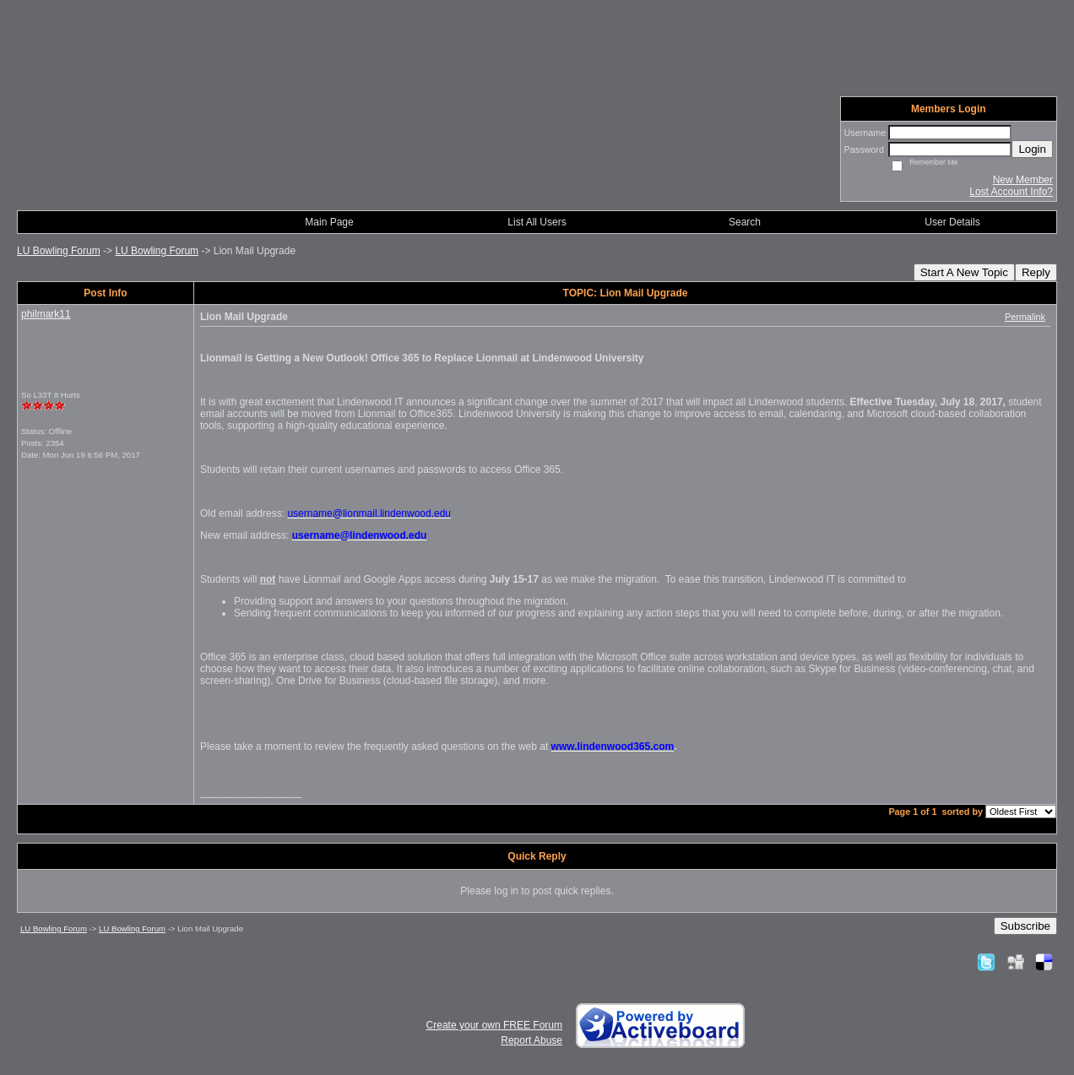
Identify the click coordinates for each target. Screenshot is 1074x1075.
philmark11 (46, 314)
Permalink (1025, 317)
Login (1032, 149)
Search (745, 222)
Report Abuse (531, 1040)
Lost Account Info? (1011, 192)
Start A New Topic (964, 272)
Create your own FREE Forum (494, 1025)
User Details (952, 222)
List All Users (536, 222)
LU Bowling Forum (58, 251)
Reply (1036, 272)
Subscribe (1025, 926)
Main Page (329, 222)
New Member (1023, 180)
